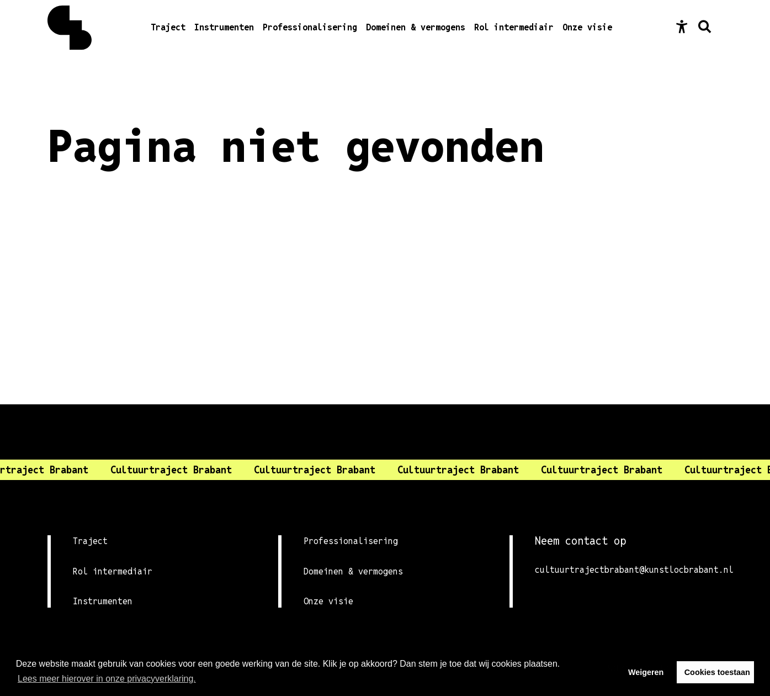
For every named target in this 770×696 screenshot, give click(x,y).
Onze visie (587, 27)
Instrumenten (224, 27)
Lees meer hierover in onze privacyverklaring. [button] (107, 678)
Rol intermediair (514, 27)
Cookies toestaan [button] (717, 672)
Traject (168, 27)
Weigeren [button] (646, 672)
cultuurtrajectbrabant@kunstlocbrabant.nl (629, 570)
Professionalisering (310, 27)
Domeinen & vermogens (415, 27)
